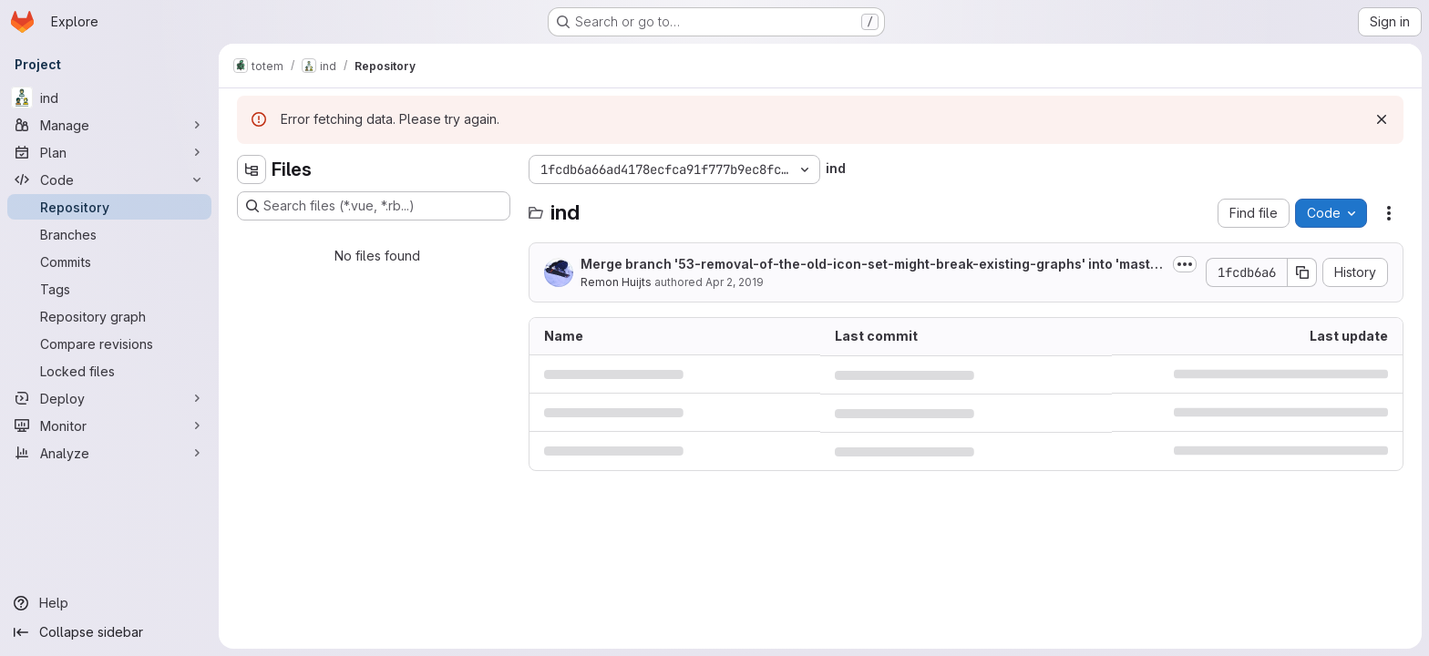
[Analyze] (109, 453)
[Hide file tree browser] (251, 169)
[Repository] (109, 207)
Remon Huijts (616, 282)
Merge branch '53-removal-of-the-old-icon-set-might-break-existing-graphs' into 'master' (869, 264)
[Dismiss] (1382, 119)
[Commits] (109, 261)
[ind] (109, 97)
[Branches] (109, 234)
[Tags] (109, 289)
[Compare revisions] (109, 343)
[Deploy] (109, 398)
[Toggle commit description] (1185, 264)
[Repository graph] (109, 316)
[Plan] (109, 152)
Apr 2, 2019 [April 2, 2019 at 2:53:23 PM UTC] (734, 282)
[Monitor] (109, 425)
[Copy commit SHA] (1302, 272)
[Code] (109, 179)
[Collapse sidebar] (109, 632)
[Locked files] (109, 371)
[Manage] (109, 125)
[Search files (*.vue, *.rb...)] (373, 205)
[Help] (109, 603)
